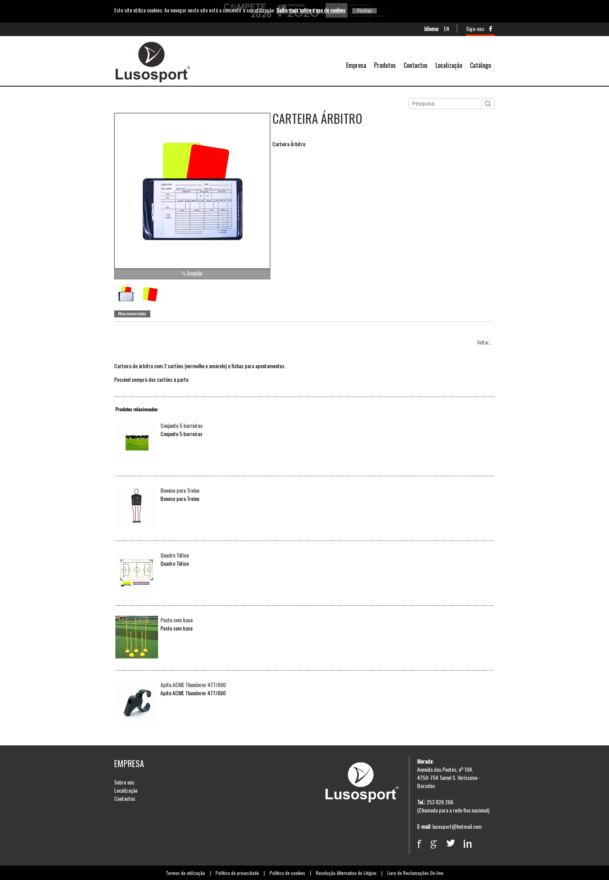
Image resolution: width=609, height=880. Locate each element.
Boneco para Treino (179, 490)
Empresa (356, 65)
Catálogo (480, 65)
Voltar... (484, 342)
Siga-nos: (475, 28)
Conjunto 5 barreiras (181, 425)
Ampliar (195, 273)
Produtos (385, 65)
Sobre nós (124, 782)
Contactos (416, 65)
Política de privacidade (237, 873)
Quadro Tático (174, 555)
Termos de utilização (185, 873)
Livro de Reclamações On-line (415, 873)
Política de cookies (287, 873)
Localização (448, 65)
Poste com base (176, 620)
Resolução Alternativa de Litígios (346, 873)
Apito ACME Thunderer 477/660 (193, 685)
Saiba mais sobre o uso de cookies (310, 10)
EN (446, 28)
